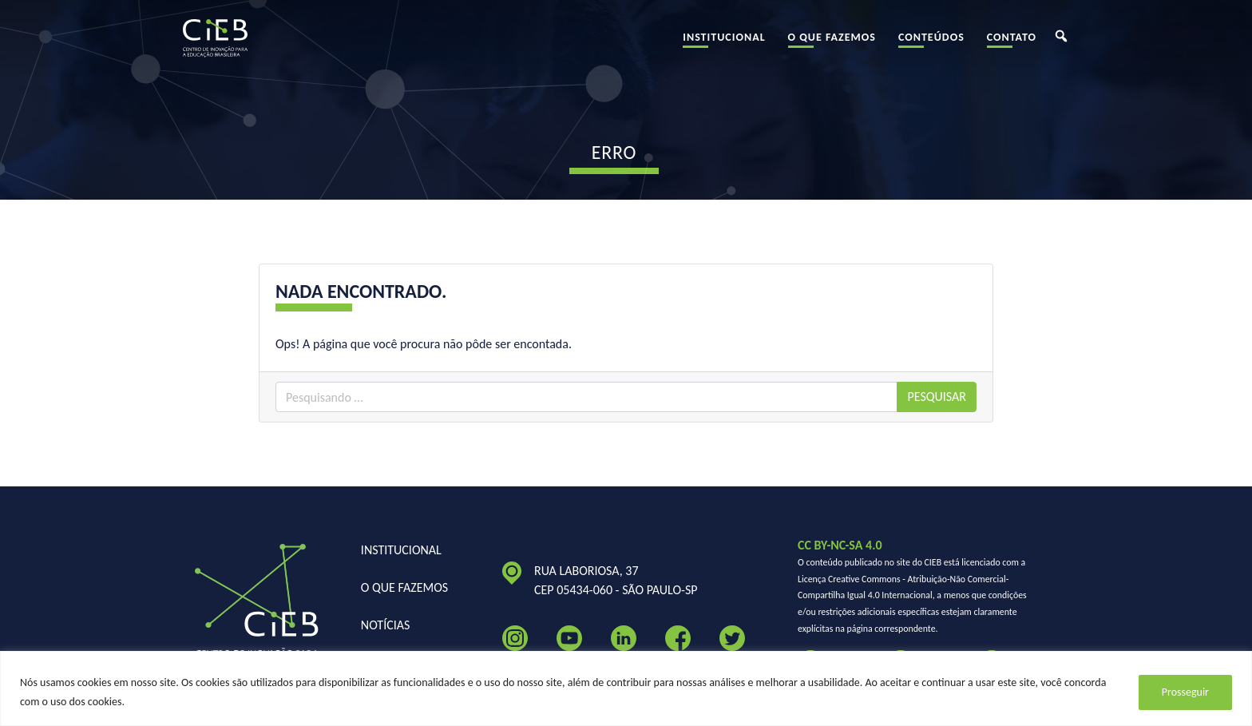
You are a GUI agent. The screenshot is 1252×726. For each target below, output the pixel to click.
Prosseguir (1185, 692)
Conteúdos (931, 43)
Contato (1011, 43)
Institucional (724, 43)
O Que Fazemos (832, 43)
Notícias (385, 625)
